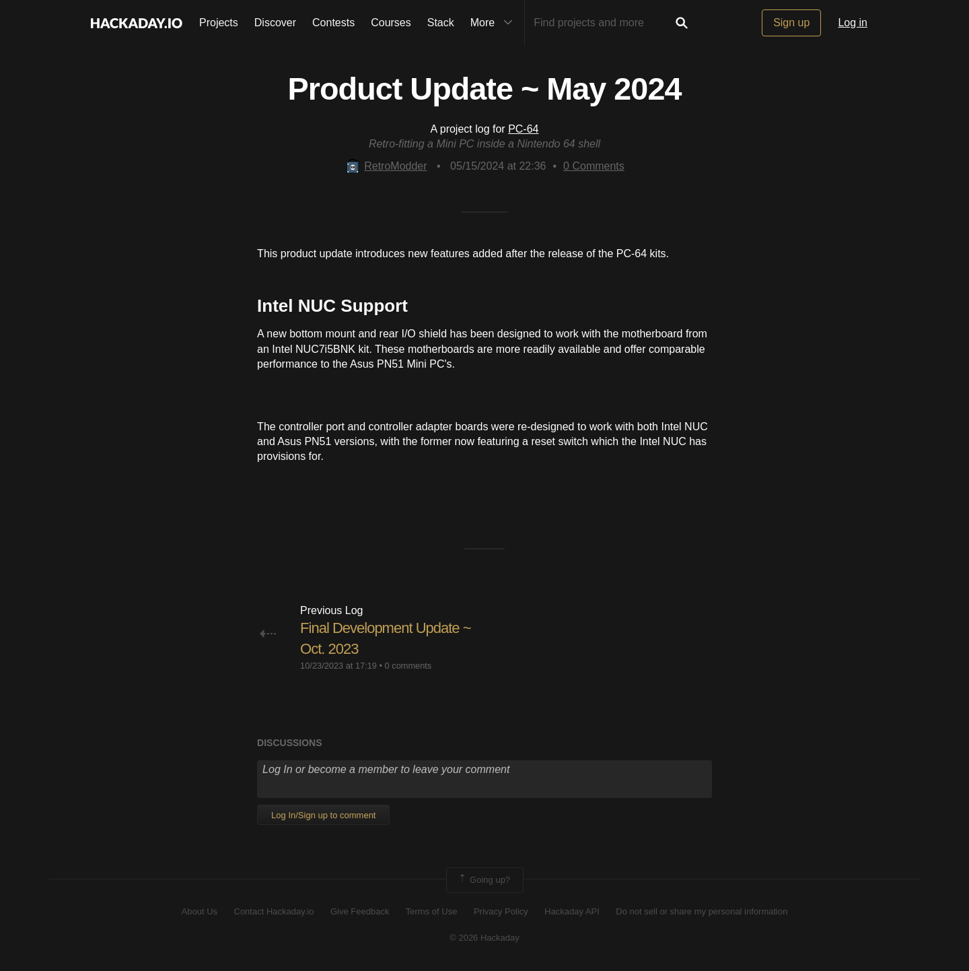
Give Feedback (359, 911)
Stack (440, 22)
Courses (391, 22)
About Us (199, 911)
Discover (275, 22)
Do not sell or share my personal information (701, 911)
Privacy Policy (501, 911)
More (494, 23)
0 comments (408, 666)
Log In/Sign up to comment (323, 815)
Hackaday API (572, 911)
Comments (593, 166)
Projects (218, 22)
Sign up (791, 22)
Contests (333, 22)
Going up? (484, 880)
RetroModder (386, 166)
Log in (852, 22)
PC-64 (523, 129)
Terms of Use (432, 911)
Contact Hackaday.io (274, 911)
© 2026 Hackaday (484, 938)
